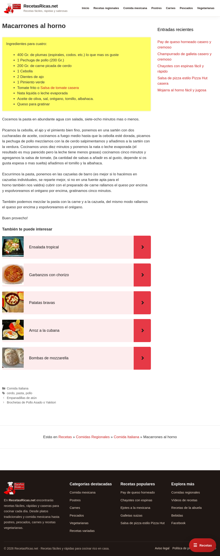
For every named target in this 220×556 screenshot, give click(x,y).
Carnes (170, 8)
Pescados (186, 8)
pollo (29, 393)
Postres (156, 8)
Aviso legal (162, 548)
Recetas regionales (106, 8)
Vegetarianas (205, 8)
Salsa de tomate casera (59, 88)
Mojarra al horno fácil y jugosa (181, 90)
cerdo (11, 393)
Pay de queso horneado (138, 492)
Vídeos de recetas (184, 500)
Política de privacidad (186, 548)
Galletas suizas (132, 515)
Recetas (65, 437)
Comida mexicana (135, 8)
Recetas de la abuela (186, 507)
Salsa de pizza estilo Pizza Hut (143, 523)
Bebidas (177, 515)
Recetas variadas (82, 531)
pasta (20, 393)
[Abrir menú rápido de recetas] (202, 545)
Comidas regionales (185, 492)
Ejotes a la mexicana (135, 507)
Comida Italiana (17, 388)
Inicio (85, 8)
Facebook (178, 523)
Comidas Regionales (93, 437)
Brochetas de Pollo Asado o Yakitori (31, 402)
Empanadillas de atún (22, 398)
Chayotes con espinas (136, 500)
